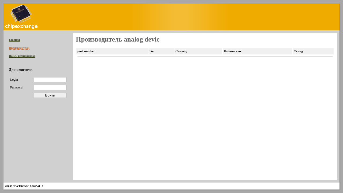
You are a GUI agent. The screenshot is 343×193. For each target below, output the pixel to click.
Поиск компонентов (22, 55)
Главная (14, 39)
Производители (19, 47)
